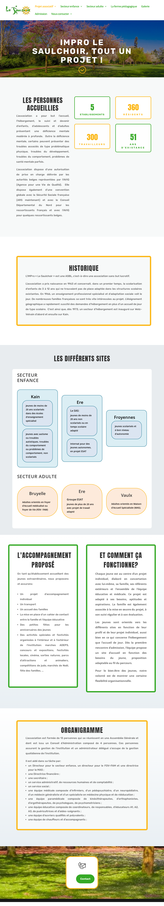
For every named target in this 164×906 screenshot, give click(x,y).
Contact (85, 882)
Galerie (145, 6)
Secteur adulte (94, 6)
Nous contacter (60, 14)
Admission (41, 14)
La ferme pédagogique (124, 6)
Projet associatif (44, 6)
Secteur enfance (69, 6)
